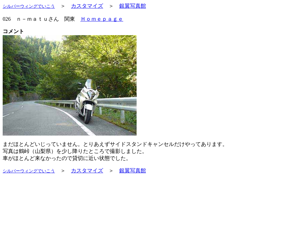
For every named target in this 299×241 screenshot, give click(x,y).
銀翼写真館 (132, 6)
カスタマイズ (87, 6)
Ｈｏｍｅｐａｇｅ (101, 19)
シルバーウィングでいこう (29, 6)
